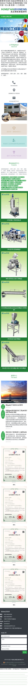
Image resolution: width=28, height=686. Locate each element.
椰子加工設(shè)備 (5, 177)
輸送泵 (9, 185)
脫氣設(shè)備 (11, 184)
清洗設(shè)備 (21, 177)
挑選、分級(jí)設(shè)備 (6, 178)
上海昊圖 (14, 665)
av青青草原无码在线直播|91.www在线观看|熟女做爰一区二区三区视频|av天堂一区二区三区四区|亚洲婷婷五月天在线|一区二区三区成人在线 (14, 677)
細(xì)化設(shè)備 (18, 182)
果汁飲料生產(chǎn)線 (6, 189)
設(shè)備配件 (14, 189)
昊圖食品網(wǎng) (13, 664)
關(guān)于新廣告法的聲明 (14, 405)
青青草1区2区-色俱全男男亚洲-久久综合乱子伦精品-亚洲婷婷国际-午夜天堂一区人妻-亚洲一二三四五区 (13, 3)
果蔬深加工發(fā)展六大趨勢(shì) (16, 432)
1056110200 (7, 619)
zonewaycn (7, 623)
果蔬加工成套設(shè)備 (17, 187)
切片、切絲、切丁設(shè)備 (7, 187)
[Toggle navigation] (25, 16)
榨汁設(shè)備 (4, 182)
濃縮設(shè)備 (4, 184)
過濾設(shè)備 (11, 182)
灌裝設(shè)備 (15, 185)
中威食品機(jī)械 (6, 16)
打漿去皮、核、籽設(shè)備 (20, 180)
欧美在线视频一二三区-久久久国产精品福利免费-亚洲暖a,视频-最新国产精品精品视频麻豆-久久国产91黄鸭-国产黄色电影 (13, 680)
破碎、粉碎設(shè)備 (16, 178)
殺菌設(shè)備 (18, 184)
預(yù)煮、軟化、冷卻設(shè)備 (8, 180)
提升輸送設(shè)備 (13, 177)
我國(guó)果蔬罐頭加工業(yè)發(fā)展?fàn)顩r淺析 (16, 411)
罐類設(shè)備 (4, 185)
